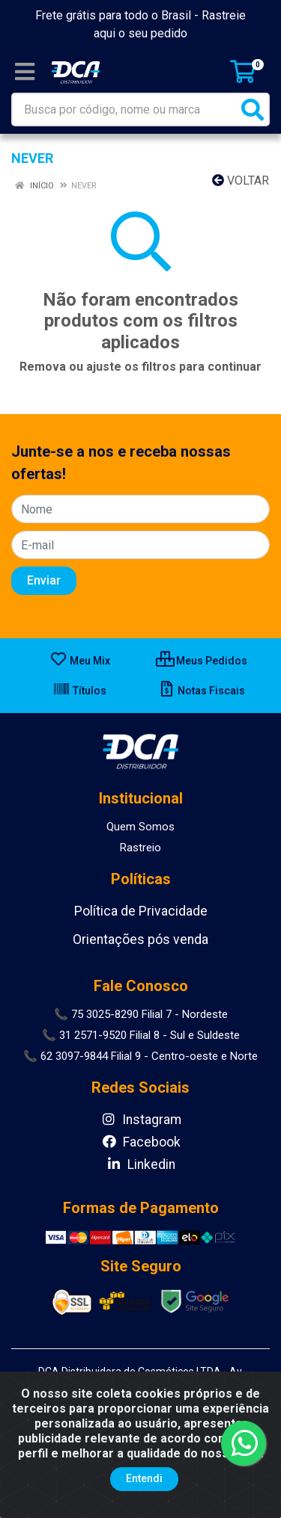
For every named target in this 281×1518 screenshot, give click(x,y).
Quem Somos (140, 826)
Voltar (240, 180)
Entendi (144, 1478)
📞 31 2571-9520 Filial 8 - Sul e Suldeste (141, 1035)
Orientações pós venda (140, 939)
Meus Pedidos (201, 661)
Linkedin (140, 1164)
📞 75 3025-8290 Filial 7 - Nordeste (141, 1014)
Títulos (79, 691)
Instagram (140, 1119)
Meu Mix (79, 661)
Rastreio (140, 847)
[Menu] (24, 71)
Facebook (141, 1142)
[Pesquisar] (252, 109)
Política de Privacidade (141, 911)
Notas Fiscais (201, 691)
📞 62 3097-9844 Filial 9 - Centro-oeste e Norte (140, 1056)
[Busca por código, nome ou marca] (125, 109)
